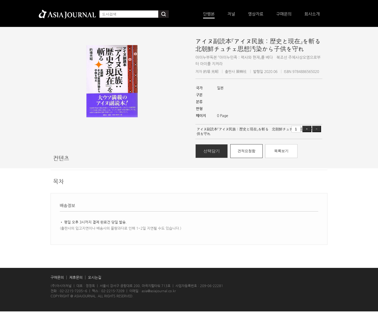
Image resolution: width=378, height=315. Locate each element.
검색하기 (163, 14)
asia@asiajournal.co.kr (159, 291)
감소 (316, 129)
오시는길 (94, 277)
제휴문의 (76, 277)
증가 (306, 129)
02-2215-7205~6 (73, 291)
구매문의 (57, 277)
